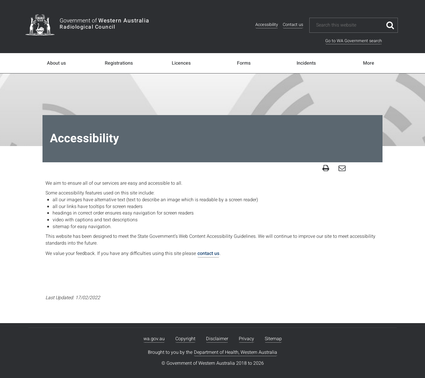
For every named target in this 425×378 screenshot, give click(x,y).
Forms (244, 63)
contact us (208, 253)
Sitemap (273, 338)
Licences (181, 63)
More (368, 63)
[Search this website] (349, 25)
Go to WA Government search (353, 41)
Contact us (293, 25)
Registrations (119, 63)
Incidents (306, 63)
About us (56, 63)
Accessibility (266, 25)
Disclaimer (217, 338)
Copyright (185, 338)
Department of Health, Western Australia (235, 352)
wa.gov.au (154, 338)
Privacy (246, 338)
